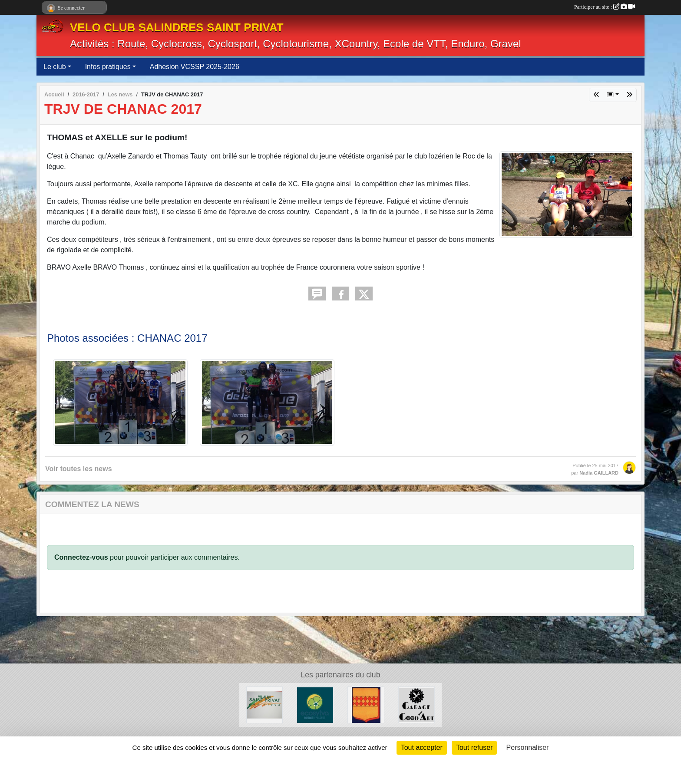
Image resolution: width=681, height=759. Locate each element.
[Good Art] (416, 704)
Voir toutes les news (78, 468)
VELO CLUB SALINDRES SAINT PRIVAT (177, 27)
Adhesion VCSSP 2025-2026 (194, 66)
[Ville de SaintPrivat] (264, 704)
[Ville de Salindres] (365, 704)
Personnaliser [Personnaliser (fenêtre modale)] (527, 747)
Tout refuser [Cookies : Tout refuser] (474, 747)
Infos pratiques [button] (108, 66)
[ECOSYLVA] (315, 704)
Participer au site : (604, 7)
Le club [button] (54, 66)
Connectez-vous (81, 557)
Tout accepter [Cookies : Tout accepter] (422, 747)
